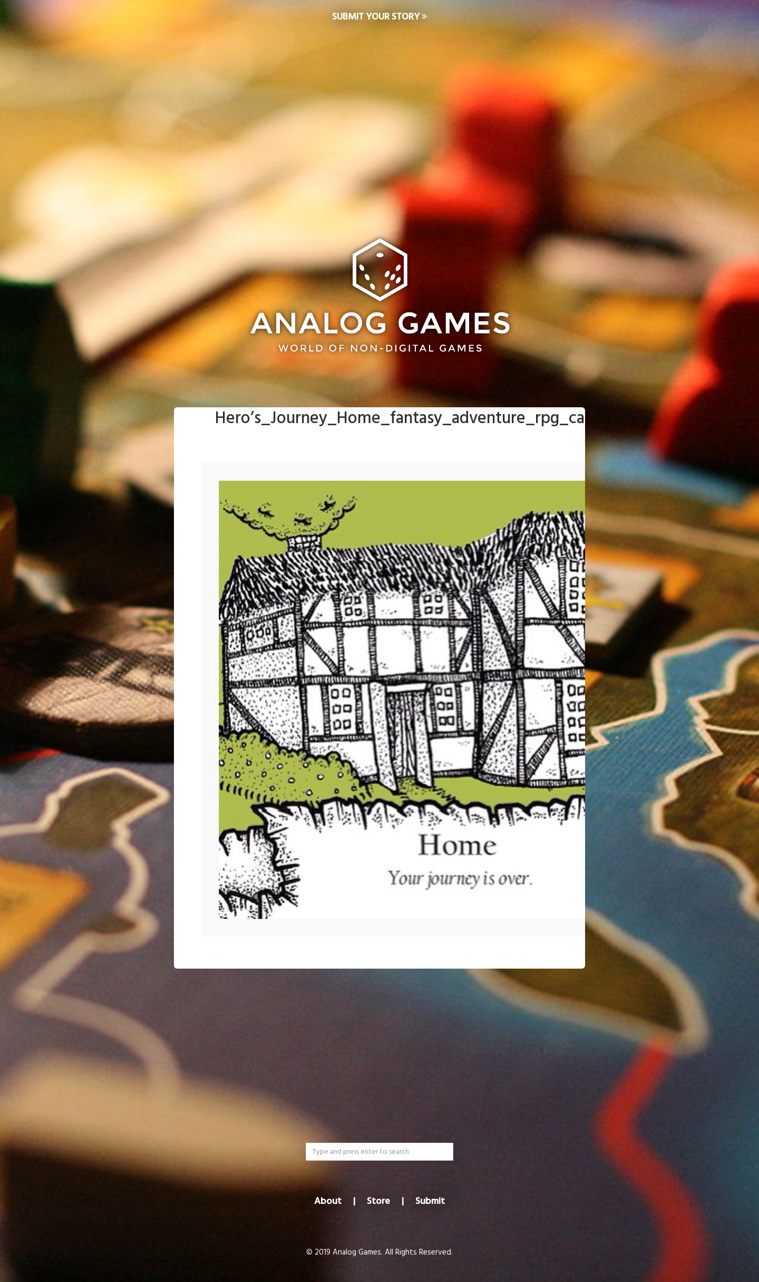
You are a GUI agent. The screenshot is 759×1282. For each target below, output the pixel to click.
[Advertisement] (379, 119)
